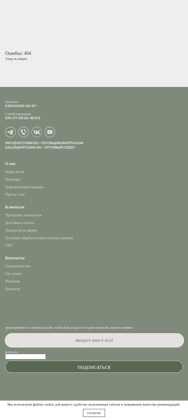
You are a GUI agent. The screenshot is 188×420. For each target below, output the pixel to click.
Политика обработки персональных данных (39, 238)
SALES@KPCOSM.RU (23, 147)
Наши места (14, 172)
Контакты (12, 289)
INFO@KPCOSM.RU (22, 143)
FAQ (8, 245)
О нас (10, 163)
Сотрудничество (18, 266)
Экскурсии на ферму (21, 230)
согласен (94, 413)
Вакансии (12, 281)
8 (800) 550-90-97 (20, 106)
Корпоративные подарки (24, 187)
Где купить (13, 274)
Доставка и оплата (19, 223)
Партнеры (13, 179)
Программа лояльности (23, 215)
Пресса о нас (15, 194)
